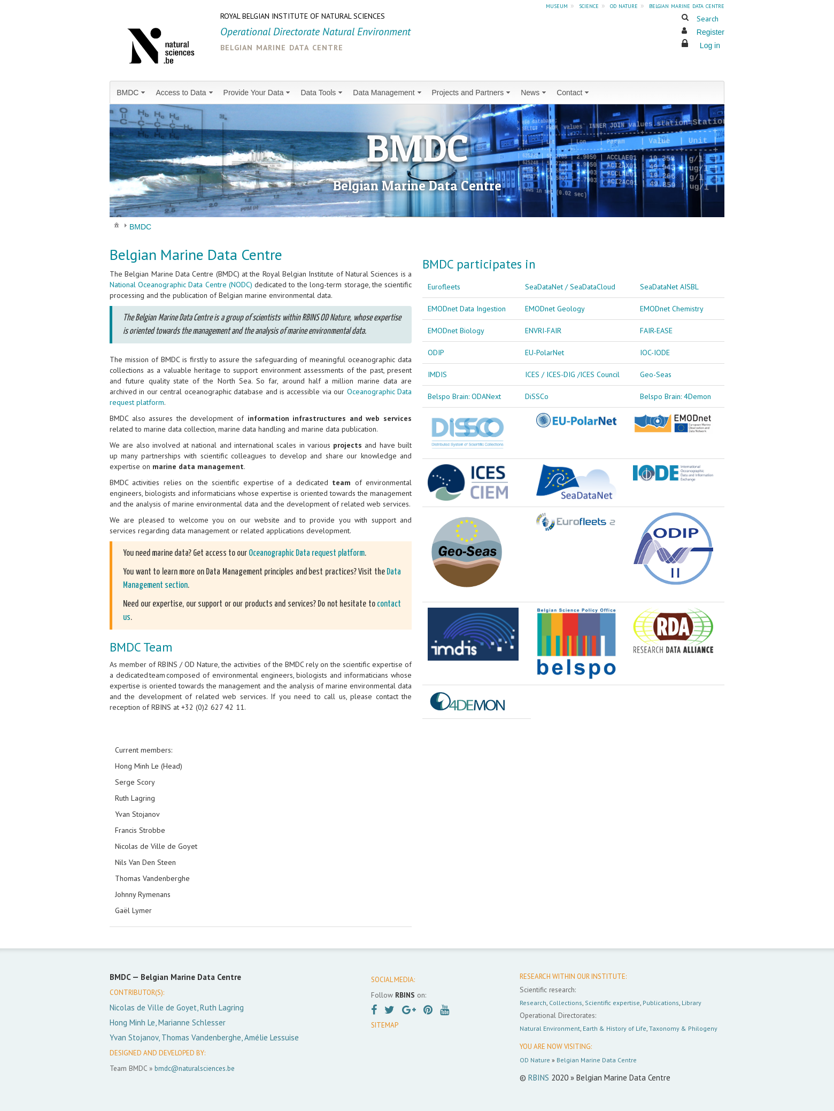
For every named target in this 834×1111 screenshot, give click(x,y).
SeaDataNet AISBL (669, 287)
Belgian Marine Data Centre (597, 1060)
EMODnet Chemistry (672, 308)
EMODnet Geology (555, 308)
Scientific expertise (612, 1003)
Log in (710, 45)
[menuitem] (131, 92)
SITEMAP (384, 1025)
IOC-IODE (655, 352)
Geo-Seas (655, 374)
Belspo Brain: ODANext (464, 396)
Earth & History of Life (614, 1028)
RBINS (538, 1077)
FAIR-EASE (656, 330)
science (589, 5)
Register (710, 32)
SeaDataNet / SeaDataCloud (570, 287)
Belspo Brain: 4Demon (675, 396)
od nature (624, 5)
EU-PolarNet (544, 352)
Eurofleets (444, 287)
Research (533, 1003)
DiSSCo (537, 396)
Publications (661, 1003)
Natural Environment (550, 1028)
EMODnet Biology (456, 330)
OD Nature (535, 1060)
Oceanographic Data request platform (307, 553)
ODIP (436, 352)
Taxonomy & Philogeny (683, 1028)
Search (708, 19)
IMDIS (437, 374)
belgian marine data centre (686, 5)
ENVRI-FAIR (543, 330)
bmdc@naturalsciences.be (195, 1068)
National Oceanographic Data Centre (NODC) (181, 284)
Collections (565, 1003)
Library (691, 1003)
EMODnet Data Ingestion (467, 308)
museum (557, 5)
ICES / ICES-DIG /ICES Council (572, 374)
